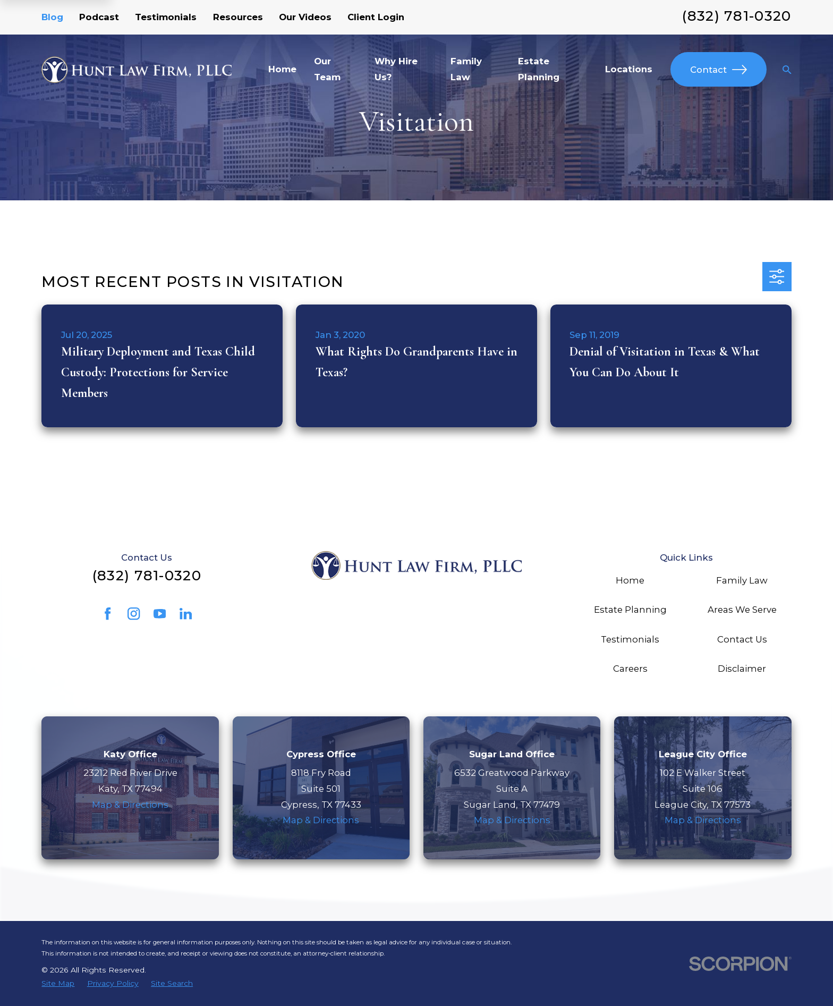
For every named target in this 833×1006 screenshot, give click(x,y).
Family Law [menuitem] (466, 69)
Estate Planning (630, 609)
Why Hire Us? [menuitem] (396, 69)
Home (630, 580)
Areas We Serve (742, 609)
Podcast (99, 17)
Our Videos (305, 17)
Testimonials (166, 17)
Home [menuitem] (282, 69)
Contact (718, 69)
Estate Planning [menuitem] (538, 69)
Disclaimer (742, 668)
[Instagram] (134, 613)
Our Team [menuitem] (327, 69)
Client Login (375, 17)
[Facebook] (107, 613)
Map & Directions (130, 804)
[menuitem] (57, 983)
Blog (52, 17)
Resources (238, 17)
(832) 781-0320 (736, 15)
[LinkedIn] (186, 613)
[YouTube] (160, 613)
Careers (630, 668)
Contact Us (742, 639)
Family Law (742, 580)
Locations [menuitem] (628, 69)
